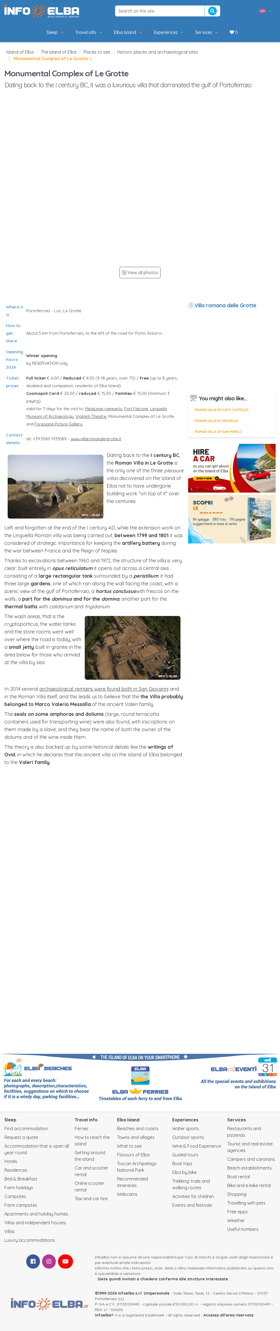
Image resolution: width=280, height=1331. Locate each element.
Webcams (127, 1194)
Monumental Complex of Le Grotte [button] (53, 58)
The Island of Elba (58, 52)
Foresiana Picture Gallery (58, 424)
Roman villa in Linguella (216, 421)
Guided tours (185, 1155)
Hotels (10, 1161)
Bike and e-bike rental (249, 1185)
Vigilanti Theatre (90, 416)
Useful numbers (242, 1229)
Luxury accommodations (29, 1240)
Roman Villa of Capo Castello (222, 410)
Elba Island (128, 32)
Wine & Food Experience (196, 1146)
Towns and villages (135, 1137)
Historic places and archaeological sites (157, 52)
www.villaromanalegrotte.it (96, 438)
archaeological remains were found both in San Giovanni (103, 689)
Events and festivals (192, 1205)
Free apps (237, 1211)
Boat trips (182, 1163)
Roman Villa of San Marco (218, 432)
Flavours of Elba (133, 1155)
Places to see (96, 52)
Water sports (185, 1128)
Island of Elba (20, 52)
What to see (129, 1146)
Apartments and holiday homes (36, 1214)
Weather (236, 1220)
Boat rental (238, 1176)
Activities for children (193, 1196)
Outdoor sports (188, 1137)
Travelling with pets (246, 1203)
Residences (15, 1170)
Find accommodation (26, 1128)
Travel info (89, 32)
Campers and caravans (251, 1159)
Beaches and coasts (138, 1128)
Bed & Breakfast (20, 1179)
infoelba (103, 1315)
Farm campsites (20, 1205)
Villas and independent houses (35, 1222)
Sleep (55, 32)
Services (207, 32)
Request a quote (21, 1137)
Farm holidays (18, 1187)
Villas (9, 1231)
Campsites (15, 1196)
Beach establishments (249, 1168)
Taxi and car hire (91, 1198)
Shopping (236, 1194)
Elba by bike (184, 1172)
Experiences (169, 32)
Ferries (81, 1128)
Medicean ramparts (103, 408)
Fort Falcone (136, 408)
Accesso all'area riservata (228, 1315)
